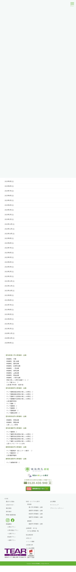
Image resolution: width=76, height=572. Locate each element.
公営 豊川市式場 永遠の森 (14, 385)
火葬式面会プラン (12, 530)
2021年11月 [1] (9, 286)
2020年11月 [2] (9, 333)
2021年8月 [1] (9, 300)
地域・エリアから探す (33, 501)
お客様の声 (29, 545)
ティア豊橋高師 (11, 410)
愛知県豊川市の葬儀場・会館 (16, 355)
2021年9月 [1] (9, 295)
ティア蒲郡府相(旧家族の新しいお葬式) (18, 439)
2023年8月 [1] (9, 186)
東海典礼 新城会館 (12, 420)
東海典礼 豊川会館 (12, 361)
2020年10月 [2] (9, 338)
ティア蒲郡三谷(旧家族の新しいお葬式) (18, 441)
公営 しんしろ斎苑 (12, 425)
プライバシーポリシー (57, 508)
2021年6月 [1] (9, 309)
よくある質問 (30, 548)
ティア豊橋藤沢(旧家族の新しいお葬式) (18, 399)
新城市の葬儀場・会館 (36, 514)
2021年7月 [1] (9, 305)
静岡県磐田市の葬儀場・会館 (16, 447)
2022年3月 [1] (9, 267)
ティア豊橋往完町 (11, 413)
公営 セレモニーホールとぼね (15, 443)
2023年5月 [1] (9, 200)
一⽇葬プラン (11, 534)
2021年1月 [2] (9, 328)
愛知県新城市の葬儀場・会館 (16, 416)
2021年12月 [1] (9, 281)
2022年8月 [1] (9, 243)
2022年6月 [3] (9, 253)
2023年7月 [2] (9, 191)
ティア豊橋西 (10, 408)
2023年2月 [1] (9, 214)
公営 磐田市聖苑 (11, 455)
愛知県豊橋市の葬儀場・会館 (16, 388)
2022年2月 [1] (9, 271)
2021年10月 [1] (9, 290)
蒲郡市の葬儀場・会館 (36, 517)
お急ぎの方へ (10, 505)
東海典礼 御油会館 (12, 375)
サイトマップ (54, 505)
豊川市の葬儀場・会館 (36, 507)
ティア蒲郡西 (10, 432)
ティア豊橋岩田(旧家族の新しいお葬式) (18, 394)
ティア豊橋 (9, 403)
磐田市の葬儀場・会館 (36, 524)
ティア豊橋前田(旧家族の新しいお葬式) (18, 392)
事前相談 (8, 508)
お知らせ (28, 538)
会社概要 (53, 501)
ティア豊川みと (11, 382)
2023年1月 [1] (9, 219)
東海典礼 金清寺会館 (13, 366)
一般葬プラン (11, 540)
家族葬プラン (11, 537)
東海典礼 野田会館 (12, 422)
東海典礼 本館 (11, 359)
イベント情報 (30, 541)
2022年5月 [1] (9, 257)
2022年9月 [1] (9, 238)
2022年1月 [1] (9, 276)
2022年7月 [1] (9, 248)
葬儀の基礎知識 (11, 515)
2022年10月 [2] (9, 233)
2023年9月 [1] (9, 181)
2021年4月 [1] (9, 319)
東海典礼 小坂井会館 (13, 378)
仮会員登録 (29, 535)
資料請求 (8, 511)
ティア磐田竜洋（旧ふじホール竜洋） (18, 451)
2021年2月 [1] (9, 324)
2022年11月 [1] (9, 229)
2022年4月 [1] (9, 262)
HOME (6, 499)
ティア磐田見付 (11, 453)
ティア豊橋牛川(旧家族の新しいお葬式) (18, 396)
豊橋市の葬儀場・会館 (36, 510)
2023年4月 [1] (9, 205)
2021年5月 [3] (9, 314)
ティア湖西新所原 (11, 462)
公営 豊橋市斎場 (11, 401)
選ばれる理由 (10, 501)
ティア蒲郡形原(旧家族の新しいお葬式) (18, 434)
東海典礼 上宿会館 (12, 373)
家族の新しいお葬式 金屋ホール (16, 380)
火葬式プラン (11, 527)
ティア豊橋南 (10, 406)
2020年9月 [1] (9, 343)
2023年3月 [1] (9, 210)
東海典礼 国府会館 (12, 363)
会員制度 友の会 (31, 528)
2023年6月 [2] (9, 195)
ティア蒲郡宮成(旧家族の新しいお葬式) (18, 436)
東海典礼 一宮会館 (12, 368)
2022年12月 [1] (9, 224)
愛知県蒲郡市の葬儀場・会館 (16, 428)
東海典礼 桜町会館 (12, 371)
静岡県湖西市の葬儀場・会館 (16, 458)
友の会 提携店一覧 (33, 531)
